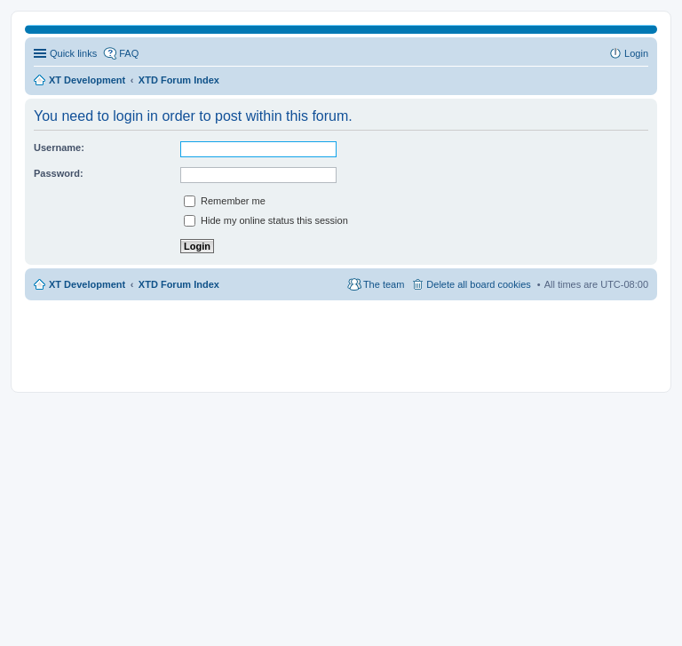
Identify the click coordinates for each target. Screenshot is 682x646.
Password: (58, 173)
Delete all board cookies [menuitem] (478, 284)
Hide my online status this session (266, 220)
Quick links (73, 53)
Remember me (225, 200)
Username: (59, 147)
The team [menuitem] (383, 284)
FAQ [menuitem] (129, 53)
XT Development (87, 284)
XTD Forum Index (179, 284)
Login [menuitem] (636, 53)
